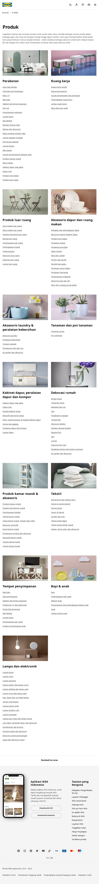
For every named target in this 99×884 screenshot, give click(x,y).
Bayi (53, 592)
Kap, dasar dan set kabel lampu (16, 697)
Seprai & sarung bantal (60, 504)
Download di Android (46, 815)
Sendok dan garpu (58, 264)
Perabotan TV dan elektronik (15, 605)
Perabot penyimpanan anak (14, 626)
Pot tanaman (56, 335)
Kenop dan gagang (10, 424)
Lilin (52, 411)
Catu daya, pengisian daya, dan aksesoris (20, 723)
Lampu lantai (8, 672)
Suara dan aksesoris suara (13, 740)
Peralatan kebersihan (11, 340)
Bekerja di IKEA (78, 816)
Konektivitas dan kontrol (13, 727)
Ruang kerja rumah (59, 87)
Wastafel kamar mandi (12, 537)
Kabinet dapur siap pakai (13, 167)
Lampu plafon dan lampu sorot (16, 685)
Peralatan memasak (59, 272)
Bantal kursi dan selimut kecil (63, 500)
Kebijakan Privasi (9, 875)
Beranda (5, 13)
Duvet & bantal (57, 512)
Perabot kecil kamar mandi (14, 508)
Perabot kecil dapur (11, 175)
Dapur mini (7, 171)
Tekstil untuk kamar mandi (62, 525)
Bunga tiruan (56, 399)
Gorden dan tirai (58, 516)
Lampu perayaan (10, 714)
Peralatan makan (58, 243)
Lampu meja (8, 676)
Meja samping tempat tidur (14, 133)
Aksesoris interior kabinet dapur (64, 234)
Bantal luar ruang (10, 239)
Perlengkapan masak (11, 247)
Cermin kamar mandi (11, 546)
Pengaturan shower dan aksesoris (17, 533)
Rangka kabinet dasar (12, 411)
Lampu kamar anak (59, 613)
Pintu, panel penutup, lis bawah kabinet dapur (22, 420)
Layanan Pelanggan (80, 797)
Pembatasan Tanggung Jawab (29, 875)
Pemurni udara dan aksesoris (15, 731)
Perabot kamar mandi (12, 159)
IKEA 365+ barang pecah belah (64, 285)
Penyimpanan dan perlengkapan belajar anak (69, 605)
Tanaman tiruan (57, 331)
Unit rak (6, 108)
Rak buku (6, 99)
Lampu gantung (9, 681)
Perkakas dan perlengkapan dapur (65, 230)
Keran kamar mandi (11, 529)
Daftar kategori (78, 835)
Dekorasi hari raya (58, 445)
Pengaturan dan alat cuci (13, 348)
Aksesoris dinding (58, 424)
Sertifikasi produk (79, 839)
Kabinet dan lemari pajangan (15, 104)
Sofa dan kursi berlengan (13, 91)
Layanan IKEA (77, 824)
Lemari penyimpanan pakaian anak (17, 154)
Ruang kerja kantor (59, 91)
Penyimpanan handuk (11, 512)
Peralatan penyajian (59, 247)
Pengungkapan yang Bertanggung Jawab (60, 875)
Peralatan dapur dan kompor (15, 428)
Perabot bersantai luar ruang (15, 234)
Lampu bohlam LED (11, 710)
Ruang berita (77, 820)
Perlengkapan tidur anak (61, 596)
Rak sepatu (7, 150)
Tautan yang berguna (80, 783)
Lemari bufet (8, 116)
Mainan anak (56, 601)
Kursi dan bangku (10, 87)
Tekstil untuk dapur (59, 521)
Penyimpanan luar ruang (13, 243)
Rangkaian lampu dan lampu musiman (67, 449)
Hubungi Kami (77, 804)
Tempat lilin (56, 420)
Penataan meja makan (60, 268)
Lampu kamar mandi (11, 542)
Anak (53, 609)
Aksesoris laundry (10, 335)
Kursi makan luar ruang (12, 226)
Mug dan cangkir (58, 255)
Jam (52, 436)
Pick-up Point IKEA (79, 808)
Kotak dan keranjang (11, 609)
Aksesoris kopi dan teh (60, 281)
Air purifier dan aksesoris (13, 352)
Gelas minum (56, 251)
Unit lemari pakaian (11, 142)
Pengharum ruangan (59, 415)
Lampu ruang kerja (59, 104)
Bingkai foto (56, 432)
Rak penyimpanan (10, 596)
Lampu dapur (8, 432)
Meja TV (6, 95)
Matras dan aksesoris (12, 129)
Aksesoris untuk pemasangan (15, 735)
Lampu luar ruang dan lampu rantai (17, 718)
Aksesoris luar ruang (11, 255)
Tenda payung (8, 251)
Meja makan (8, 163)
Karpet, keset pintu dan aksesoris (65, 529)
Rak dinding (7, 121)
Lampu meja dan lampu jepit (15, 693)
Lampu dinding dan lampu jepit (15, 689)
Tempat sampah (9, 344)
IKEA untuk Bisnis (79, 801)
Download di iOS (46, 808)
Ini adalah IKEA (78, 812)
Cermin (54, 441)
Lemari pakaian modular (13, 137)
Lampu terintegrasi (11, 702)
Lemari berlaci (8, 146)
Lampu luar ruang (10, 264)
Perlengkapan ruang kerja (61, 99)
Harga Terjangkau (79, 831)
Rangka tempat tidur (11, 125)
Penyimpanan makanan (61, 276)
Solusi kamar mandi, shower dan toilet (19, 521)
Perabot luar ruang (10, 180)
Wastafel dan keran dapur (13, 415)
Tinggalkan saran (79, 828)
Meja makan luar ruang (12, 230)
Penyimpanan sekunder (12, 112)
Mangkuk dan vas (58, 407)
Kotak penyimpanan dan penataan (65, 95)
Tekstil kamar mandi (11, 516)
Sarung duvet (56, 508)
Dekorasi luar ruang (11, 260)
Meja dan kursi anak (59, 108)
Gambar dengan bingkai (61, 428)
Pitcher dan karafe (58, 260)
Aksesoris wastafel (10, 525)
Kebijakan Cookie (85, 875)
